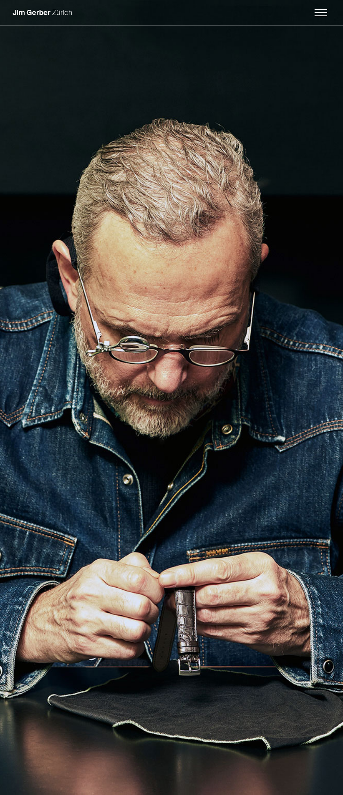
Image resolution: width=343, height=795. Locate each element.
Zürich (42, 12)
